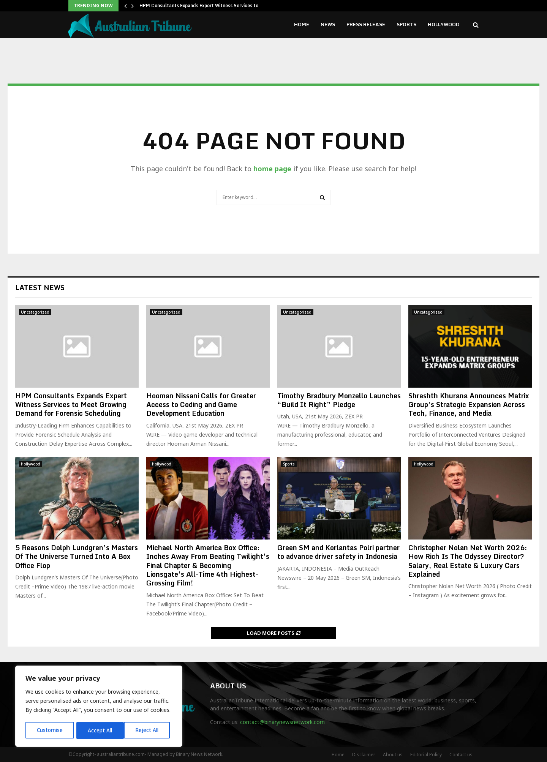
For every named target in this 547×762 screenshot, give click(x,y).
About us (393, 754)
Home (301, 24)
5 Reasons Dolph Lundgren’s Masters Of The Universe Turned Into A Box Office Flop (76, 556)
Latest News (40, 287)
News (328, 24)
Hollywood (444, 24)
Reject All (100, 730)
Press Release (365, 24)
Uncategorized (35, 312)
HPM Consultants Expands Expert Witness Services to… (200, 5)
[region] (98, 707)
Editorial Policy (426, 754)
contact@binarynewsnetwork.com (282, 722)
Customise (49, 730)
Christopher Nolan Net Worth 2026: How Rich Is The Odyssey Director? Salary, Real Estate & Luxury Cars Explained (467, 561)
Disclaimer (363, 754)
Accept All (148, 730)
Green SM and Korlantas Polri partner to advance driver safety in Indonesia (338, 552)
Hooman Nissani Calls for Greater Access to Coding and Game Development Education (201, 404)
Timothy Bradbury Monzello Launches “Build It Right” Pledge (339, 400)
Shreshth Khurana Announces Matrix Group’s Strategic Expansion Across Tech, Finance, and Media (468, 404)
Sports (406, 24)
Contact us (461, 754)
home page (272, 168)
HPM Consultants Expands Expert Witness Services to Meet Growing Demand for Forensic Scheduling (71, 404)
